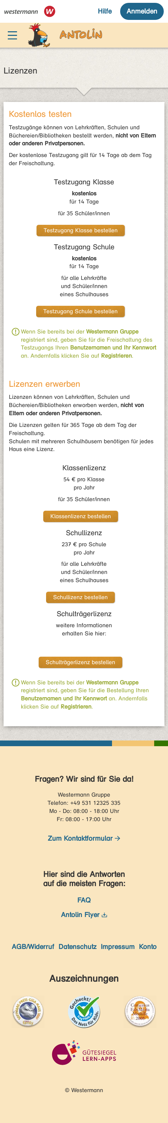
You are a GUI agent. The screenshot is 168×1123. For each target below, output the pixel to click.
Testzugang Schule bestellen (80, 311)
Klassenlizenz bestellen (80, 516)
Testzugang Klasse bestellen (81, 230)
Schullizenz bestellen (80, 597)
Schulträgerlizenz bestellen (80, 662)
